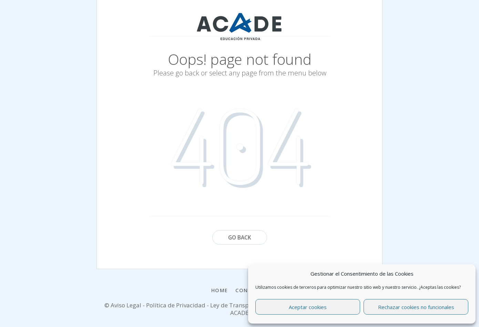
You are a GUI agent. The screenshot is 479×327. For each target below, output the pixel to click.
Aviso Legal (126, 305)
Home (219, 290)
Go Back (239, 237)
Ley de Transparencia (240, 305)
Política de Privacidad (175, 305)
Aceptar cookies (308, 307)
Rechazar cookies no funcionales (416, 307)
